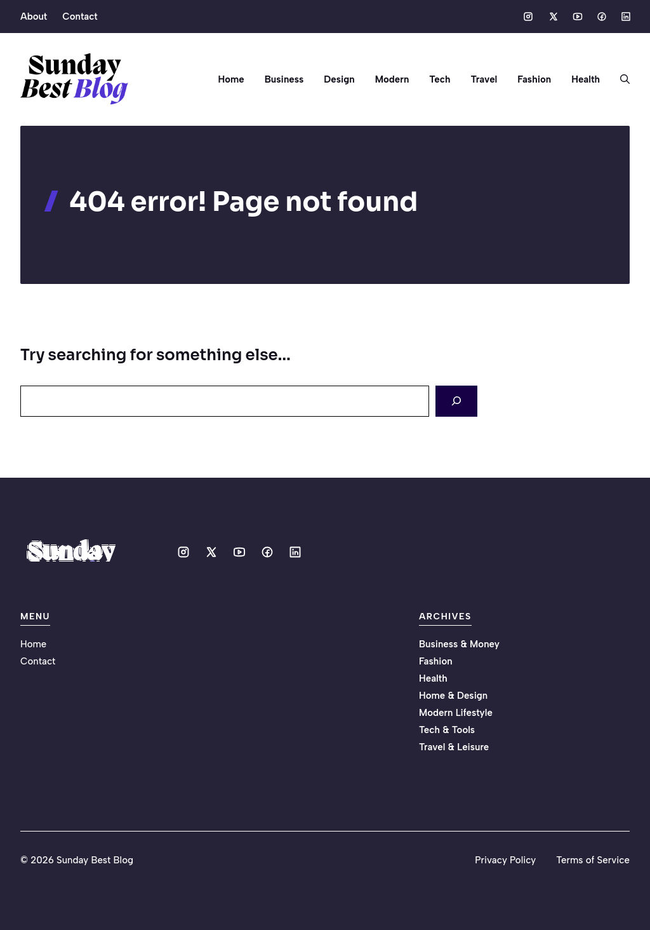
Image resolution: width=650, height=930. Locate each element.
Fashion (534, 79)
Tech (439, 79)
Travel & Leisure (454, 747)
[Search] (456, 401)
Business (284, 79)
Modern (392, 79)
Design (339, 79)
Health (585, 79)
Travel (483, 79)
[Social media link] (528, 16)
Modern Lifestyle (456, 712)
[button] (620, 79)
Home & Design (453, 695)
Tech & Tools (447, 730)
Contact (79, 16)
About (33, 16)
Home (231, 79)
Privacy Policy (505, 860)
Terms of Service (593, 860)
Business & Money (459, 644)
